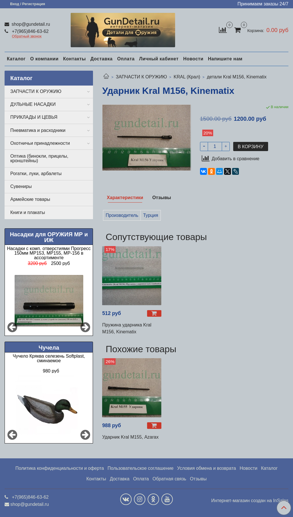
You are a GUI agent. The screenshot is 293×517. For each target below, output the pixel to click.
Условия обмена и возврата (206, 468)
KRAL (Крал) (187, 76)
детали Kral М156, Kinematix (237, 76)
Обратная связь (169, 478)
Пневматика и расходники (38, 130)
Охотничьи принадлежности (40, 143)
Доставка (101, 58)
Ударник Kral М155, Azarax (130, 437)
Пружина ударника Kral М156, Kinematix (126, 328)
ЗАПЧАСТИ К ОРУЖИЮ (141, 76)
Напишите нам (225, 58)
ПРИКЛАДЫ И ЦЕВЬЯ (34, 117)
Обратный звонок (27, 36)
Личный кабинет (159, 58)
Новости (193, 58)
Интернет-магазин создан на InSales (249, 500)
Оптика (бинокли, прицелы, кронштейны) (39, 158)
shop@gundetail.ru (30, 24)
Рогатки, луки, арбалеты (36, 173)
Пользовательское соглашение (140, 468)
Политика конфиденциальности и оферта (59, 468)
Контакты (74, 58)
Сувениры (21, 186)
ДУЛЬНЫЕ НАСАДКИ (33, 104)
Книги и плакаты (27, 212)
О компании (44, 58)
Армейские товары (30, 199)
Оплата (125, 58)
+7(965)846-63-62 (30, 31)
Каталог (16, 58)
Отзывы (198, 478)
